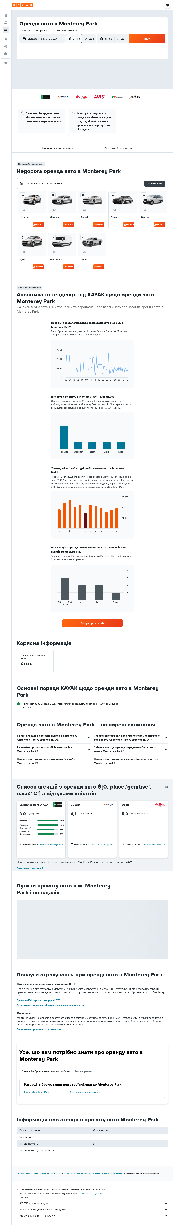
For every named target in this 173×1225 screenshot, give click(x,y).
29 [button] (72, 102)
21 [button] (65, 94)
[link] (92, 623)
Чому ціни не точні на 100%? (94, 1215)
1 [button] (72, 70)
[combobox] (35, 30)
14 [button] (65, 86)
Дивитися (38, 224)
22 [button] (72, 94)
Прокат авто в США (51, 1173)
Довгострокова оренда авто (85, 1091)
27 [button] (56, 102)
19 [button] (48, 94)
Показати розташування (51, 844)
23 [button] (80, 94)
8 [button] (73, 78)
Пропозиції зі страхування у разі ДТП (38, 1000)
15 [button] (73, 86)
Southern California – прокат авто (107, 1173)
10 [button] (32, 86)
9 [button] (81, 78)
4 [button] (40, 78)
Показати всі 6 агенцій (30, 868)
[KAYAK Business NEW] (5, 53)
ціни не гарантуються (92, 1193)
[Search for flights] (5, 15)
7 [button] (64, 78)
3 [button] (32, 78)
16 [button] (81, 86)
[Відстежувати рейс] (5, 46)
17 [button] (32, 94)
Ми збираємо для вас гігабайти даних (94, 1209)
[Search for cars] (5, 29)
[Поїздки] (5, 63)
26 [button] (48, 102)
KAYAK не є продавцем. (94, 1203)
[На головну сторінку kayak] (22, 5)
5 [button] (48, 78)
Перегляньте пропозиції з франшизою (39, 1029)
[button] (5, 5)
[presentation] (166, 787)
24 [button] (32, 102)
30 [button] (81, 102)
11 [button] (40, 86)
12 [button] (48, 86)
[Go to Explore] (5, 39)
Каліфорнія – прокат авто (76, 1173)
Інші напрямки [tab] (83, 1071)
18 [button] (40, 94)
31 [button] (32, 111)
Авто (36, 1173)
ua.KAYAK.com (23, 1173)
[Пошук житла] (5, 22)
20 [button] (56, 94)
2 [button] (81, 70)
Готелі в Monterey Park (36, 1091)
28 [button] (64, 102)
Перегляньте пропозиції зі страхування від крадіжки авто (50, 1005)
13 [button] (56, 86)
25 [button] (40, 102)
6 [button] (56, 78)
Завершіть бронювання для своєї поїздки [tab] (46, 1071)
